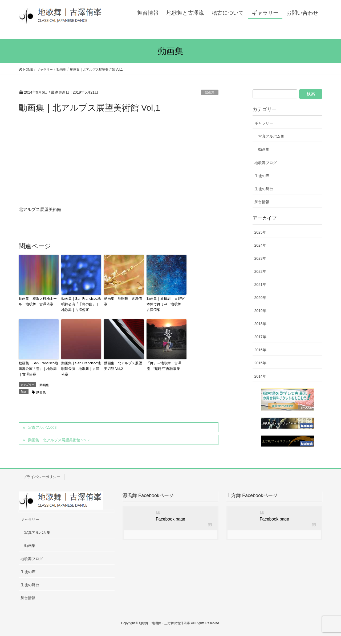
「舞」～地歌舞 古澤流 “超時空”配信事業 (164, 366)
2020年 (260, 297)
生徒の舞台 (263, 189)
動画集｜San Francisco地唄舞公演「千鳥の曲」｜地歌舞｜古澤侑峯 (81, 304)
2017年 (260, 337)
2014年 (260, 376)
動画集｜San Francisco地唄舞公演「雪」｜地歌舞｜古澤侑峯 (38, 368)
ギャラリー (263, 123)
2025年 (260, 232)
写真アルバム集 (271, 136)
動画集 (209, 92)
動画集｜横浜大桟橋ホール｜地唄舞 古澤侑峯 (38, 301)
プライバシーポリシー (41, 477)
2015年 (260, 363)
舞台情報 (261, 202)
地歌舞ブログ (265, 163)
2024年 (260, 245)
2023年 (260, 258)
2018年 (260, 324)
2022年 (260, 271)
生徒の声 (261, 176)
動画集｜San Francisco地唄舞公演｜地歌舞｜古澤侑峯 (81, 368)
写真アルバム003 (42, 427)
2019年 (260, 311)
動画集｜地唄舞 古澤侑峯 (123, 301)
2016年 (260, 350)
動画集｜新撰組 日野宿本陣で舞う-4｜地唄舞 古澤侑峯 (166, 304)
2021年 (260, 284)
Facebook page (170, 519)
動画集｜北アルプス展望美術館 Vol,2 (123, 366)
